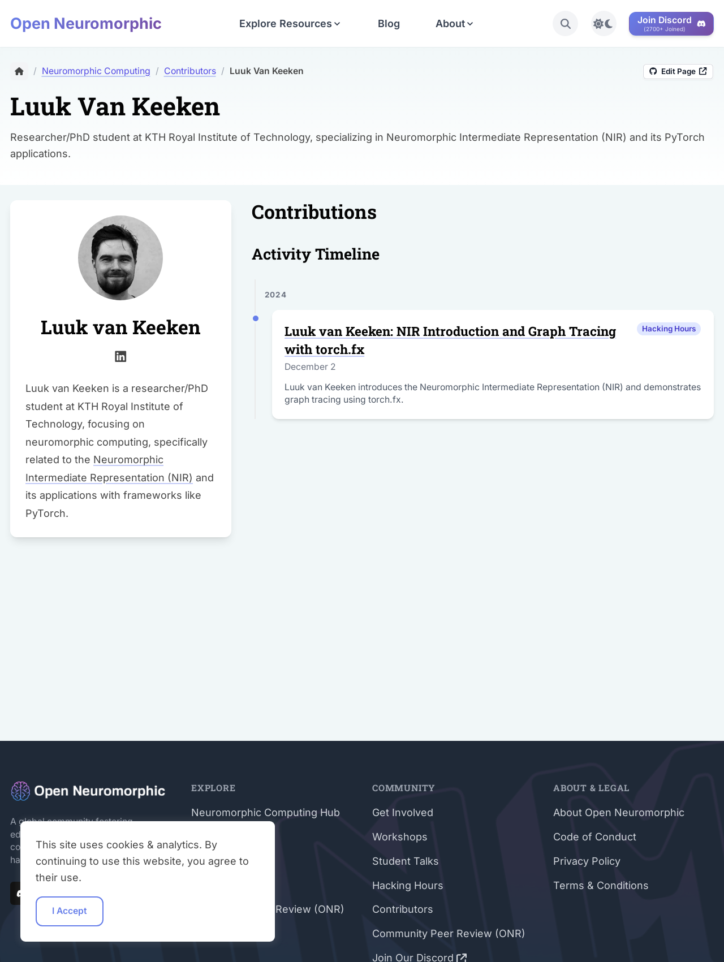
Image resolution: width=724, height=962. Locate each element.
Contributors (402, 909)
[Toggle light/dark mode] (604, 23)
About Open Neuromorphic (618, 812)
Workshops (400, 837)
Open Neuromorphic (86, 23)
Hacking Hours (407, 885)
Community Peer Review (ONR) (448, 933)
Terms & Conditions (601, 885)
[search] (565, 23)
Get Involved (402, 812)
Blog (389, 23)
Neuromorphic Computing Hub (265, 812)
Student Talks (405, 861)
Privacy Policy (586, 861)
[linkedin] (120, 355)
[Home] (19, 71)
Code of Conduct (594, 837)
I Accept (69, 910)
